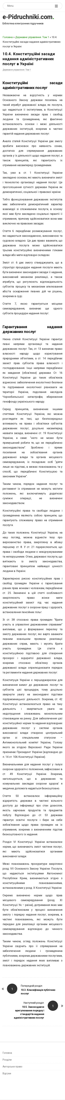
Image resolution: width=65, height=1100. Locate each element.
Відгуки (7, 1073)
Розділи (7, 1059)
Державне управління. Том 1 (32, 37)
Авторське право (12, 1066)
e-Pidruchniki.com (28, 17)
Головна (8, 37)
